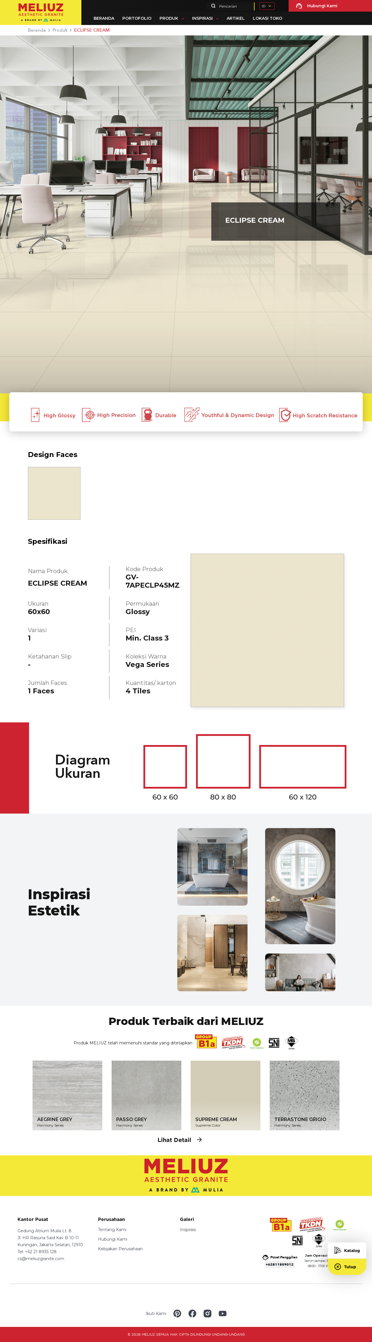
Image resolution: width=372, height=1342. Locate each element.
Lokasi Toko (267, 18)
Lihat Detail (180, 1139)
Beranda (104, 18)
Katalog (347, 1250)
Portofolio (136, 18)
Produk (60, 30)
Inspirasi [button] (202, 18)
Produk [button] (169, 18)
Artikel (236, 18)
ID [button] (264, 6)
